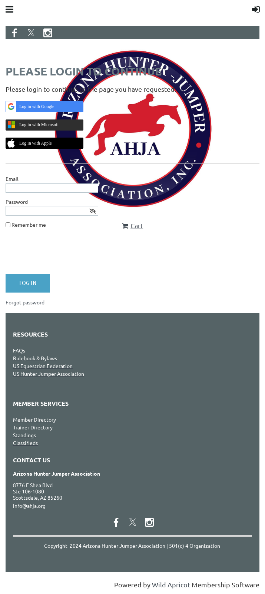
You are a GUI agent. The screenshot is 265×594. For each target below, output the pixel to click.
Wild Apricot (171, 584)
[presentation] (62, 253)
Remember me (28, 224)
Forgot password (25, 302)
